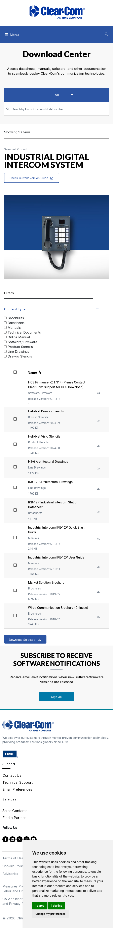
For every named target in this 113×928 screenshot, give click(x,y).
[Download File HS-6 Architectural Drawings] (97, 468)
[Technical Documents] (5, 332)
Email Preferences (17, 789)
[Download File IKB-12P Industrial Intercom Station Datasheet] (97, 511)
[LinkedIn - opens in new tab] (12, 839)
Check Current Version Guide (31, 178)
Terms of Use (12, 858)
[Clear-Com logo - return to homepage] (56, 12)
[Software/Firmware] (5, 342)
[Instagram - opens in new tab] (27, 839)
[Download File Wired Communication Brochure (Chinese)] (97, 617)
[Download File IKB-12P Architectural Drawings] (97, 488)
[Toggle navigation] (11, 35)
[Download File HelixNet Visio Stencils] (97, 445)
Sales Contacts (14, 811)
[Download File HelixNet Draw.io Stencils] (97, 420)
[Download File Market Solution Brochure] (97, 591)
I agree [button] (39, 905)
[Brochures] (5, 318)
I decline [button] (56, 905)
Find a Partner (14, 818)
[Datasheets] (5, 322)
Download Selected (22, 639)
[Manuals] (5, 327)
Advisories (10, 874)
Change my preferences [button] (50, 913)
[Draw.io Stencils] (5, 356)
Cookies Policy (13, 866)
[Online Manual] (5, 337)
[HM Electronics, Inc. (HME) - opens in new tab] (10, 754)
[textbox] (56, 107)
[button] (106, 34)
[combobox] (56, 109)
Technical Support (17, 782)
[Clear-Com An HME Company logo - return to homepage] (28, 725)
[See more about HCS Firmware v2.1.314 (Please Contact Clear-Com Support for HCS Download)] (97, 393)
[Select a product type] (56, 95)
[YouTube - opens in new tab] (34, 839)
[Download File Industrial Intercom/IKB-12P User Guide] (97, 566)
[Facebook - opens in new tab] (5, 839)
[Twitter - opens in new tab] (19, 839)
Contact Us (11, 775)
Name (32, 372)
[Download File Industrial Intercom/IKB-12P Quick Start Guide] (97, 539)
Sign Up (56, 696)
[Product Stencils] (5, 346)
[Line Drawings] (5, 351)
